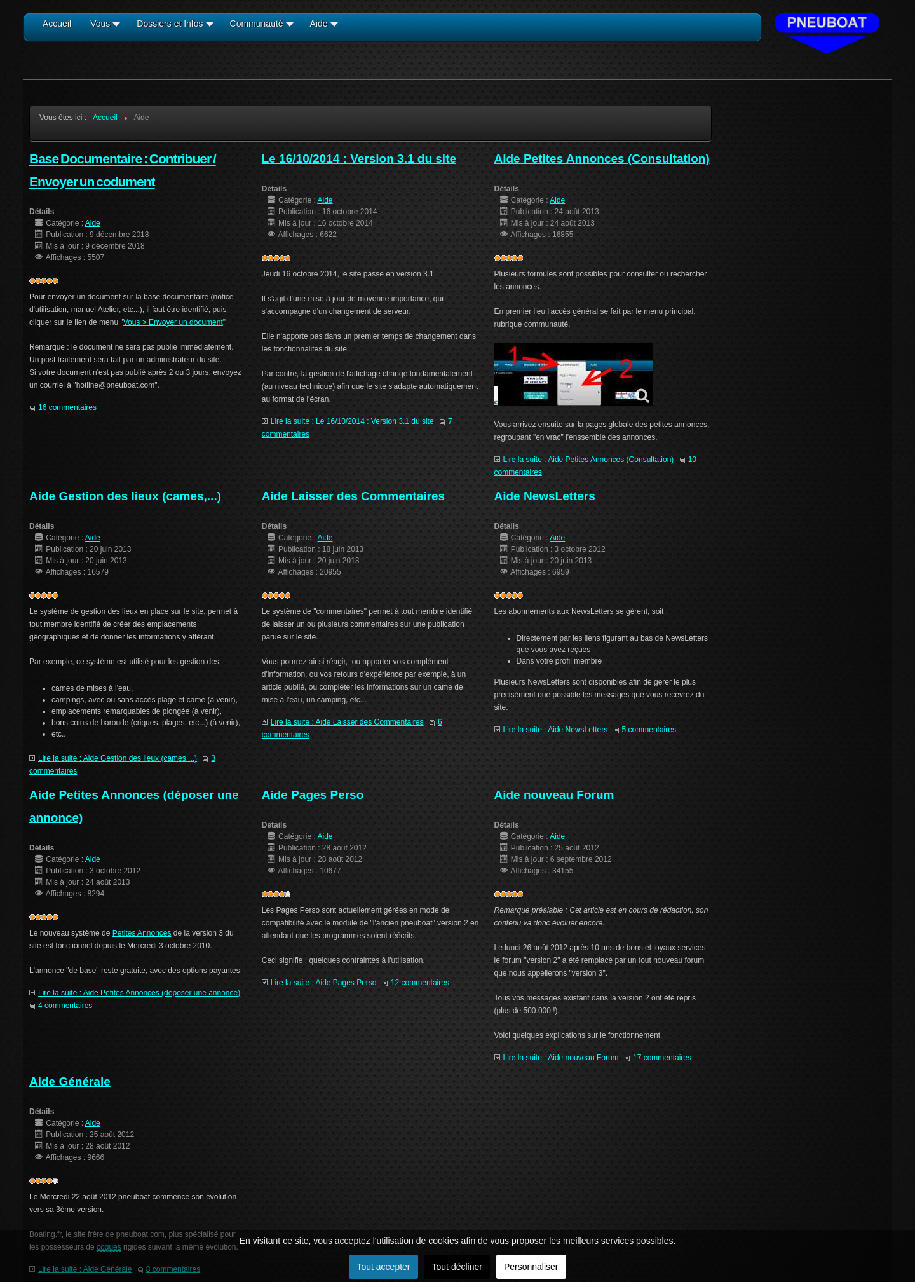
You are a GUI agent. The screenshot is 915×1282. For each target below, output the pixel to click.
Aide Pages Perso (313, 794)
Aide (92, 223)
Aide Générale (70, 1081)
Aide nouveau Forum (554, 794)
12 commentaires (420, 982)
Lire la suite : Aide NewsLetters (555, 729)
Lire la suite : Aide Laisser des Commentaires (347, 722)
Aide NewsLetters (544, 496)
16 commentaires (67, 407)
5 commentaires (649, 729)
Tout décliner (457, 1267)
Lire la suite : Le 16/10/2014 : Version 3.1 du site (352, 421)
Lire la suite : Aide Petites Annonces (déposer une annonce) (139, 992)
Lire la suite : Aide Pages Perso (324, 982)
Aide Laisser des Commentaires (353, 496)
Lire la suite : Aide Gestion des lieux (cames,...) (117, 758)
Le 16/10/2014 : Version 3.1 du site (359, 158)
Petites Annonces (142, 933)
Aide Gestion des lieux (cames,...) (125, 496)
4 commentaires (65, 1005)
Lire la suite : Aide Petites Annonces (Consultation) (588, 459)
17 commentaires (662, 1057)
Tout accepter (383, 1267)
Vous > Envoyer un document (173, 322)
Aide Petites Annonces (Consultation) (602, 158)
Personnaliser (531, 1267)
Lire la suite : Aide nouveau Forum (561, 1057)
